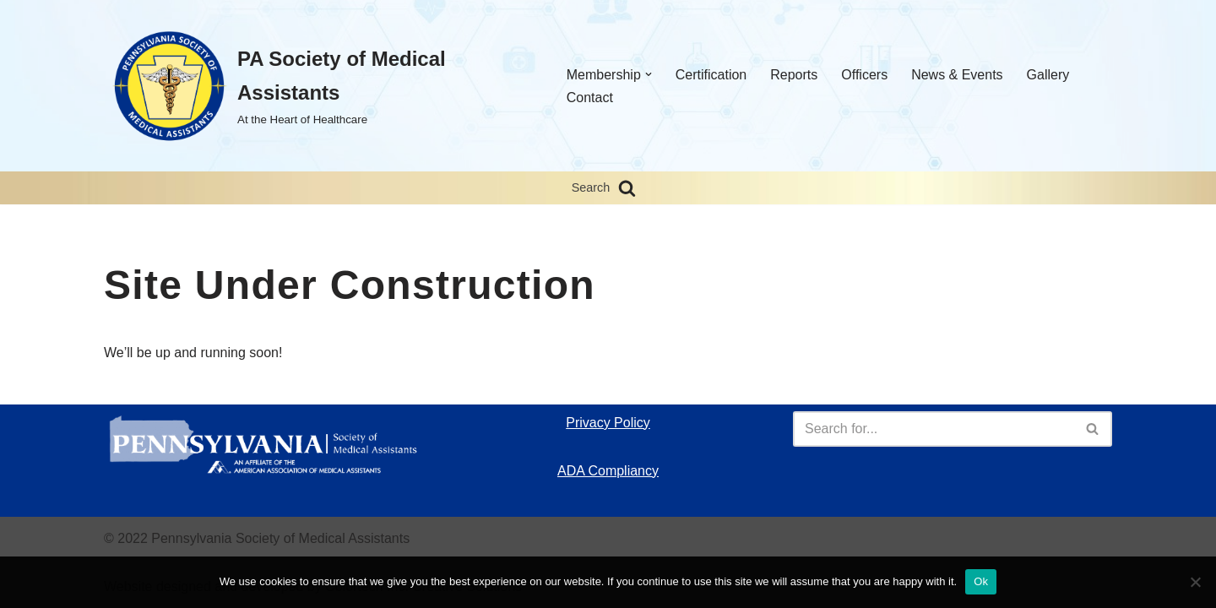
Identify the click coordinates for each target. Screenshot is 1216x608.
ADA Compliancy (608, 471)
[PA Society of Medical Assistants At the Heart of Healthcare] (317, 85)
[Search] (627, 188)
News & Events (956, 75)
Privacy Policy (608, 422)
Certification (711, 75)
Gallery (1048, 75)
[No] (1194, 581)
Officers (864, 75)
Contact (590, 97)
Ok (981, 581)
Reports (793, 75)
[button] (648, 74)
